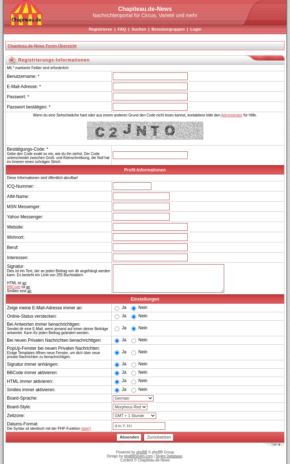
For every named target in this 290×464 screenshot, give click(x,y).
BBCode (13, 287)
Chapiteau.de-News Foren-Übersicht (42, 46)
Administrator (231, 115)
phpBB (141, 452)
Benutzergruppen (168, 29)
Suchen (139, 29)
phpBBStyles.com (138, 456)
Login (195, 29)
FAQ (122, 29)
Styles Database (169, 456)
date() (86, 429)
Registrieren (100, 29)
